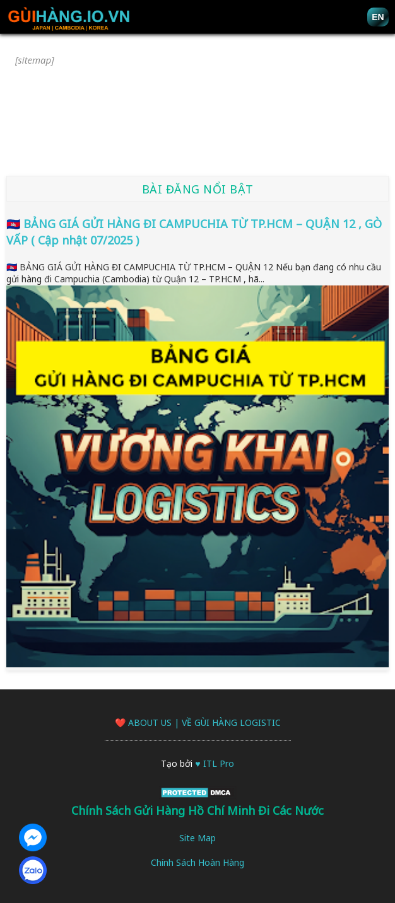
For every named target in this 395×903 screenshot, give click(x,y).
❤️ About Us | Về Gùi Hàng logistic (198, 722)
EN (378, 17)
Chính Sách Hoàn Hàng (197, 862)
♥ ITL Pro (214, 763)
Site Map (197, 838)
